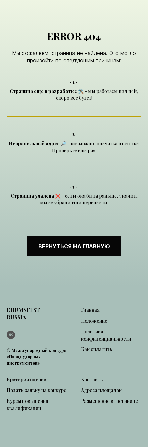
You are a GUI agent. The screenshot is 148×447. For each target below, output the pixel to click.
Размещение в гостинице (109, 401)
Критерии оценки (26, 379)
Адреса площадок (101, 390)
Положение (94, 321)
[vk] (11, 335)
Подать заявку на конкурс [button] (36, 390)
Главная (90, 310)
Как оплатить (96, 349)
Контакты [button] (92, 379)
